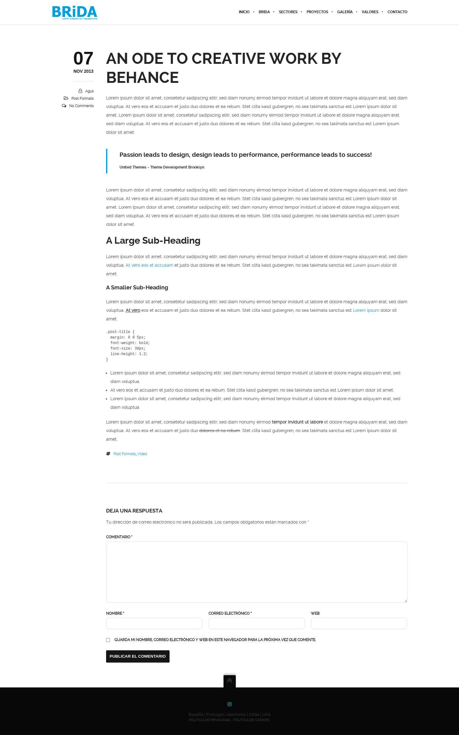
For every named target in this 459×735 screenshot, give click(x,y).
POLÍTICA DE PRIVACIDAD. (210, 720)
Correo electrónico (230, 613)
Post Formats (82, 98)
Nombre (115, 613)
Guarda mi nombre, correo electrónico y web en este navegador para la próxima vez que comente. (215, 640)
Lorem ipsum (366, 310)
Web (315, 613)
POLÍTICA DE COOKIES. (251, 720)
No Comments (81, 106)
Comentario (119, 537)
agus (89, 91)
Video (142, 454)
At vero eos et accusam (149, 265)
